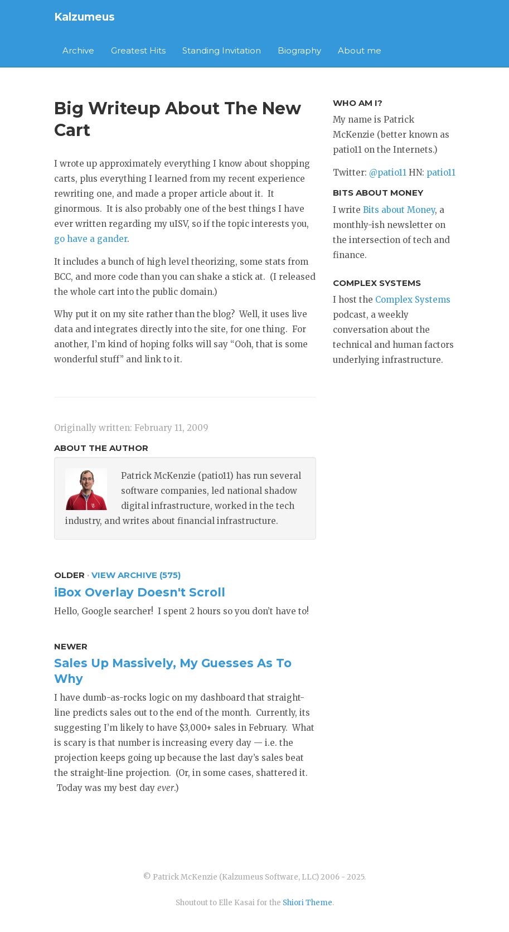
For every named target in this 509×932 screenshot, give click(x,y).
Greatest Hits (138, 50)
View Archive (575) (136, 575)
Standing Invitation (221, 50)
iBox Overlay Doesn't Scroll (139, 592)
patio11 (440, 172)
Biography (299, 50)
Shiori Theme (307, 902)
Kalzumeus (84, 17)
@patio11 (387, 172)
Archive (78, 50)
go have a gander (90, 239)
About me (359, 50)
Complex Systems (412, 299)
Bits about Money (399, 210)
